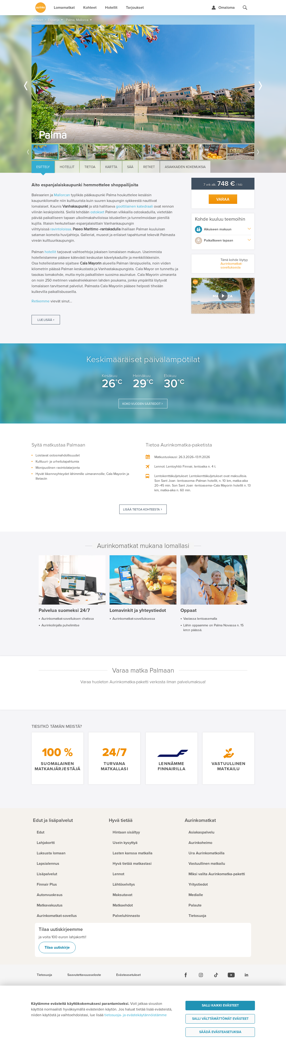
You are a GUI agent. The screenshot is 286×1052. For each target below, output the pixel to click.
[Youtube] (231, 975)
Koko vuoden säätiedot (141, 404)
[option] (143, 84)
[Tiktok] (216, 975)
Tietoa (89, 167)
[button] (223, 296)
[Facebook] (185, 975)
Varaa (223, 199)
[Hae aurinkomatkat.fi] (245, 7)
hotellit (50, 252)
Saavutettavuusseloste (84, 975)
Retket (149, 167)
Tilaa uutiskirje (57, 947)
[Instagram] (201, 975)
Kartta (111, 167)
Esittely (43, 167)
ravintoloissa (60, 229)
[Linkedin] (246, 975)
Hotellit (67, 167)
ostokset (97, 212)
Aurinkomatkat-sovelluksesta (231, 265)
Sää (130, 167)
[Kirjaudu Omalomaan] (223, 7)
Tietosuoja (44, 975)
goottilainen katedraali (134, 206)
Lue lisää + (45, 320)
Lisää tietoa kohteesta (141, 509)
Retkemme (41, 301)
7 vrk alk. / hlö (222, 185)
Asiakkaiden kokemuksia (185, 167)
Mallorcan (62, 195)
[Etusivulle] (40, 7)
